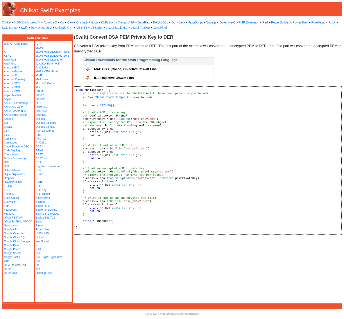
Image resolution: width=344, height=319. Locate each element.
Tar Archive (42, 229)
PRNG (39, 150)
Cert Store (10, 138)
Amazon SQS (12, 91)
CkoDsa (105, 105)
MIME (39, 75)
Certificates (10, 142)
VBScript (96, 27)
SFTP (39, 178)
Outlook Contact (45, 126)
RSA (38, 162)
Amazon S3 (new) (14, 79)
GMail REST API (13, 217)
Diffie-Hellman (12, 170)
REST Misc (42, 158)
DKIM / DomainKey (15, 158)
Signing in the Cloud (47, 213)
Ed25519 (9, 193)
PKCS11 (41, 142)
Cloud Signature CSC (16, 146)
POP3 (39, 146)
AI (5, 51)
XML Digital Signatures (49, 257)
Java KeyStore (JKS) (48, 63)
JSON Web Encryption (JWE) (53, 51)
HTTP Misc (10, 272)
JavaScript (195, 22)
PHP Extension (249, 22)
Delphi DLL (160, 22)
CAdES (8, 126)
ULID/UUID (42, 233)
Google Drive (11, 245)
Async (7, 99)
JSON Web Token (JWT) (50, 59)
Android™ (33, 22)
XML (38, 253)
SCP (38, 170)
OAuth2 (40, 99)
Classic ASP (126, 22)
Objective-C (227, 22)
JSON (39, 47)
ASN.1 (8, 55)
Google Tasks (12, 257)
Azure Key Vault (13, 107)
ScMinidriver (43, 197)
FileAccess (10, 209)
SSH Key (41, 190)
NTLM (39, 91)
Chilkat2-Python (87, 22)
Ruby (332, 22)
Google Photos (12, 249)
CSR (6, 130)
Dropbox (9, 178)
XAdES (40, 249)
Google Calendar (14, 233)
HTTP (7, 269)
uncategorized (44, 272)
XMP (38, 261)
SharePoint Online (46, 209)
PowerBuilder (280, 22)
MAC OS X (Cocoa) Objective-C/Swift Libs (125, 69)
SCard (39, 174)
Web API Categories (16, 43)
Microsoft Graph (45, 83)
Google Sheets (12, 253)
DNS (6, 162)
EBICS (8, 186)
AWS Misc (10, 63)
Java (182, 22)
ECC (6, 190)
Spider (39, 221)
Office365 (41, 107)
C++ (70, 22)
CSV (6, 134)
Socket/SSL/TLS (45, 217)
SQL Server (10, 27)
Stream (40, 225)
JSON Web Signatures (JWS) (53, 55)
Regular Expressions (48, 166)
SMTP (39, 182)
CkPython (108, 22)
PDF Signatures (45, 130)
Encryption (10, 201)
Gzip (6, 261)
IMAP (39, 43)
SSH (38, 186)
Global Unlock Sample (110, 97)
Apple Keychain (13, 95)
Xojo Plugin (160, 27)
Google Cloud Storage (17, 241)
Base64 (8, 118)
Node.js (211, 22)
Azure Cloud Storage (16, 103)
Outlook (40, 118)
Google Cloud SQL (15, 237)
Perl (265, 22)
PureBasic (318, 22)
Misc (38, 87)
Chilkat (6, 22)
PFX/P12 (41, 138)
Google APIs (11, 229)
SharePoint (42, 205)
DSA (6, 166)
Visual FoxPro (140, 27)
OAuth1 (40, 95)
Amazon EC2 (12, 67)
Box (6, 122)
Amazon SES (12, 83)
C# (62, 22)
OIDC (39, 103)
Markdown (42, 79)
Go (173, 22)
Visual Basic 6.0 (116, 27)
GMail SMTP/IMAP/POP (18, 221)
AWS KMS (10, 59)
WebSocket (42, 241)
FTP (6, 205)
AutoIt (48, 22)
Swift (24, 27)
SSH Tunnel (43, 193)
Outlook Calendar (46, 122)
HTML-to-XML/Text (15, 265)
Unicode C (45, 27)
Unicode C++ (64, 27)
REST (39, 154)
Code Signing (12, 150)
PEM (38, 134)
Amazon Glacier (13, 71)
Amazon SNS (12, 87)
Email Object (11, 197)
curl (38, 269)
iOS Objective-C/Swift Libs (114, 78)
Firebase (9, 213)
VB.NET (82, 27)
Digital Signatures (14, 174)
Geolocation (11, 225)
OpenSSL (41, 114)
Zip (37, 265)
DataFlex (144, 22)
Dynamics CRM (13, 182)
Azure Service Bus (15, 111)
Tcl (32, 27)
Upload (40, 237)
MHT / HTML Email (47, 71)
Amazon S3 (11, 75)
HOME (18, 22)
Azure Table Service (15, 114)
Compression (12, 154)
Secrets (40, 201)
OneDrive (41, 111)
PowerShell (300, 22)
